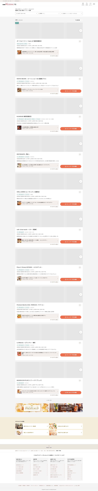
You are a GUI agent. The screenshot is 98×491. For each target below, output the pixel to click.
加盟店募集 (56, 485)
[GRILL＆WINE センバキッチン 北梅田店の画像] (49, 181)
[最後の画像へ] (80, 30)
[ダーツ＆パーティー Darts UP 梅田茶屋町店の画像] (49, 31)
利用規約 (24, 485)
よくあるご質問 (77, 485)
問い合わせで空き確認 (71, 392)
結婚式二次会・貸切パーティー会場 (37, 450)
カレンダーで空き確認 (71, 91)
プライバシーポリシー (34, 485)
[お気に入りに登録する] (79, 41)
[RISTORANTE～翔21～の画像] (49, 144)
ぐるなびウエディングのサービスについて (66, 485)
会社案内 (20, 485)
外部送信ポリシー (42, 485)
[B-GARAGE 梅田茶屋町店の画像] (49, 106)
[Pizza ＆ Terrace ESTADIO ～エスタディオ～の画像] (49, 257)
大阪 (44, 450)
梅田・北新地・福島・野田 (51, 450)
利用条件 (28, 485)
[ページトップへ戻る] (49, 446)
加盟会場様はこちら (49, 485)
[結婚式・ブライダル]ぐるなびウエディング (22, 450)
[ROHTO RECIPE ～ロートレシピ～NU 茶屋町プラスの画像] (49, 68)
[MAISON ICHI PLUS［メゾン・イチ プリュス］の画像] (49, 370)
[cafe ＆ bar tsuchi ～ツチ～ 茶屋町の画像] (49, 219)
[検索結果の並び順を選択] (78, 20)
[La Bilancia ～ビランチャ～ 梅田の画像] (49, 332)
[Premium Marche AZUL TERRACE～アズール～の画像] (49, 294)
